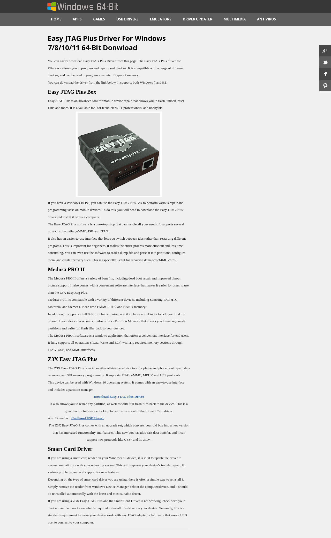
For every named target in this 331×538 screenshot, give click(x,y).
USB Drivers (127, 19)
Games (99, 19)
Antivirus (266, 19)
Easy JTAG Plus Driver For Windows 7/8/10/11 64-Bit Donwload (107, 43)
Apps (77, 19)
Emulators (160, 19)
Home (56, 19)
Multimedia (235, 19)
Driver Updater (197, 19)
